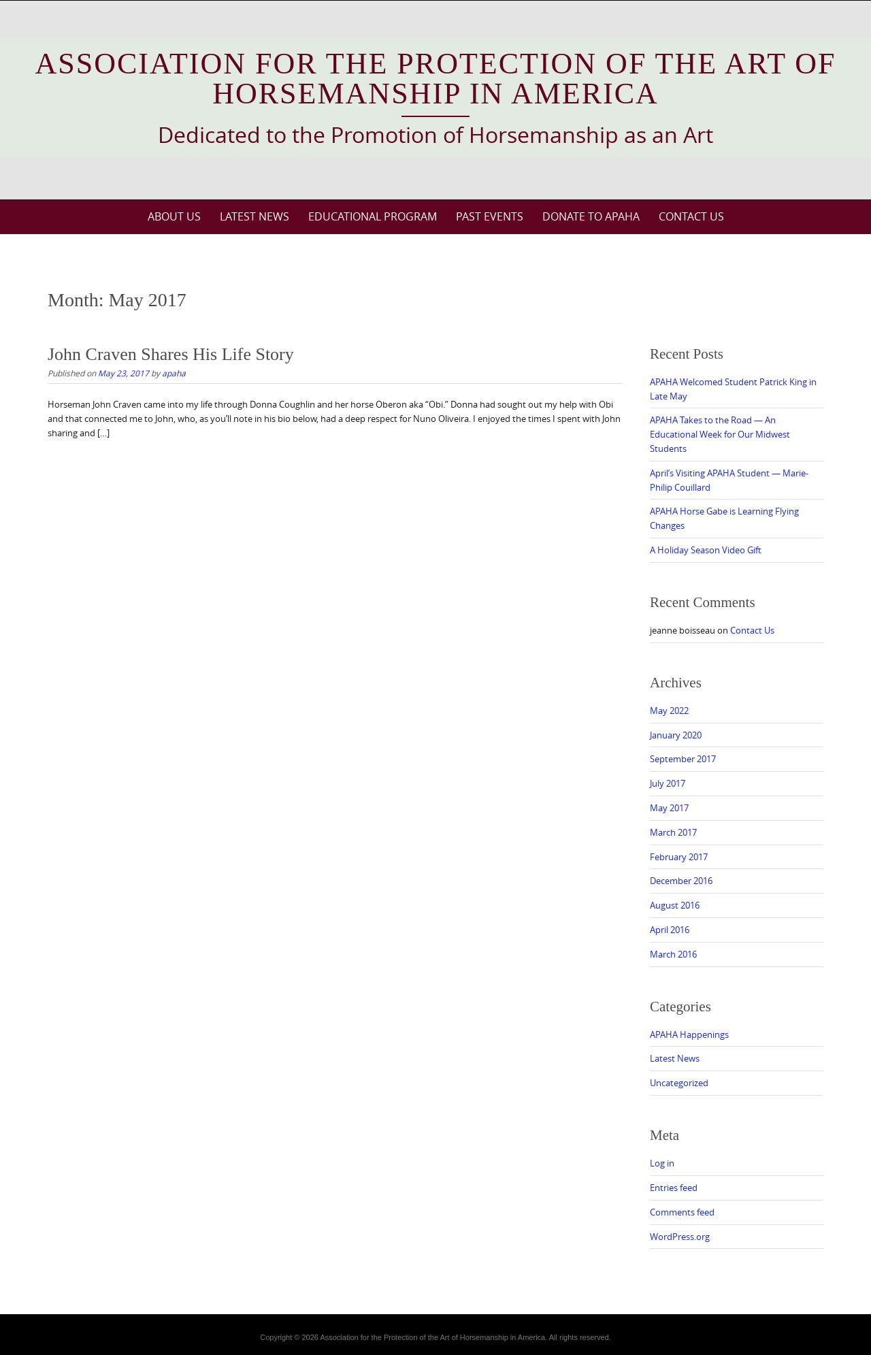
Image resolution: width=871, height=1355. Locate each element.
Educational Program (372, 216)
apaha (174, 373)
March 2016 (673, 954)
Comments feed (682, 1212)
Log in (662, 1163)
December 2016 (681, 881)
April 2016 (669, 930)
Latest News (254, 216)
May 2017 (669, 808)
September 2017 (683, 759)
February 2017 (679, 857)
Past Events (489, 216)
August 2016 (675, 905)
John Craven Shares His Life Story (171, 354)
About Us (174, 216)
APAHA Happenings (689, 1034)
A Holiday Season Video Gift (705, 550)
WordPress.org (680, 1236)
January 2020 (676, 735)
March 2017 (673, 832)
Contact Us (691, 216)
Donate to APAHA (591, 216)
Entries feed (673, 1187)
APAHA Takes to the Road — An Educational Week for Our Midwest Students (720, 434)
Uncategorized (679, 1083)
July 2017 (667, 783)
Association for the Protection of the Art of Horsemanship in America (435, 78)
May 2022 (669, 710)
